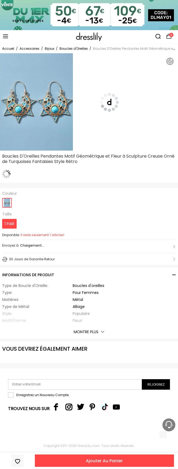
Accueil (8, 48)
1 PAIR (9, 223)
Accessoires (29, 48)
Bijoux (50, 48)
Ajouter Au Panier (104, 461)
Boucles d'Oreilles (74, 48)
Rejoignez (156, 384)
